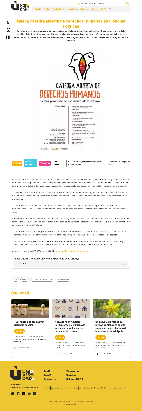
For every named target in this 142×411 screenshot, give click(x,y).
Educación (45, 163)
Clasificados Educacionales (111, 388)
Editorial (46, 388)
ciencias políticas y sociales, (42, 279)
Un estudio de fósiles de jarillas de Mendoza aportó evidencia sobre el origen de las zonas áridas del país (111, 326)
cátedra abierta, (63, 279)
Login (124, 388)
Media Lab (84, 9)
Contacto (82, 388)
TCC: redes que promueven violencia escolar (29, 323)
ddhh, (15, 279)
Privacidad (67, 388)
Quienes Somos (56, 388)
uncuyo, (24, 279)
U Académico (72, 9)
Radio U (47, 9)
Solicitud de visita (93, 388)
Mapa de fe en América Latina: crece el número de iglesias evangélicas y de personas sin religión (70, 326)
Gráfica (75, 388)
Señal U (38, 9)
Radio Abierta (58, 9)
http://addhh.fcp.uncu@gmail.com (72, 251)
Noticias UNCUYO (99, 9)
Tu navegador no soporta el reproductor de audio (71, 264)
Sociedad (17, 163)
